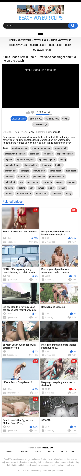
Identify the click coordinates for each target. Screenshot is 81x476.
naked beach (55, 171)
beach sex (34, 154)
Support (23, 451)
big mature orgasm (25, 159)
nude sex (9, 176)
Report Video (35, 119)
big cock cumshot (65, 154)
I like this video (28, 112)
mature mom (39, 171)
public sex (56, 193)
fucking (58, 165)
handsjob (25, 171)
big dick (8, 159)
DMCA (51, 451)
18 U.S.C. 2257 (68, 451)
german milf (10, 171)
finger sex (46, 165)
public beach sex (57, 176)
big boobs (48, 154)
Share (65, 119)
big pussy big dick (47, 159)
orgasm (62, 188)
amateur (71, 182)
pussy (68, 193)
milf (31, 188)
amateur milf (61, 148)
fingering (9, 188)
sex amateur (33, 182)
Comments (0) (40, 124)
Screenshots (52, 119)
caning (63, 159)
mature (40, 188)
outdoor (8, 193)
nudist (51, 188)
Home (9, 451)
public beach (39, 176)
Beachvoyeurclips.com (37, 471)
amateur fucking (19, 148)
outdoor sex (23, 176)
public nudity (41, 193)
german (59, 182)
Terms (38, 451)
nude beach (71, 171)
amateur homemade (41, 148)
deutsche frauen (12, 165)
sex (21, 182)
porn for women (24, 193)
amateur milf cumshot (15, 154)
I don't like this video (32, 112)
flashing (21, 188)
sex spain (47, 182)
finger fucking (30, 165)
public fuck (10, 182)
